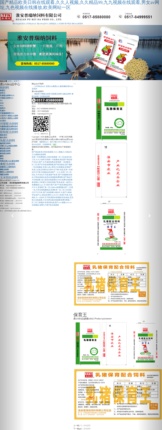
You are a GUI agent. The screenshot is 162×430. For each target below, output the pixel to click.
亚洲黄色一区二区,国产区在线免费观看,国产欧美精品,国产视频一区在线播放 (52, 164)
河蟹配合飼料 (45, 94)
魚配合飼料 (66, 94)
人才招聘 (60, 24)
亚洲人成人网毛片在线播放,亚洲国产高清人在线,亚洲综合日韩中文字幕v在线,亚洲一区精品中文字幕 (52, 169)
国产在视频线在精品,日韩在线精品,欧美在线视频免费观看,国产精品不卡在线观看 (52, 177)
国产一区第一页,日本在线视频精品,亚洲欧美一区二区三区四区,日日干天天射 (52, 189)
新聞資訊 (52, 24)
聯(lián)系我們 (77, 24)
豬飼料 (37, 94)
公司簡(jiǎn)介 (31, 24)
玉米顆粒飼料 (44, 96)
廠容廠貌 (63, 86)
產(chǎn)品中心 (43, 24)
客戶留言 (68, 24)
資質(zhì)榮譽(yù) (52, 86)
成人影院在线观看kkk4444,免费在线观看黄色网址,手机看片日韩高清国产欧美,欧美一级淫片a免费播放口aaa (52, 182)
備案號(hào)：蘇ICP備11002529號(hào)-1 (54, 142)
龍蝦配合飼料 (56, 94)
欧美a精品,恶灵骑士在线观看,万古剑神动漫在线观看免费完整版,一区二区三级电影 (52, 199)
